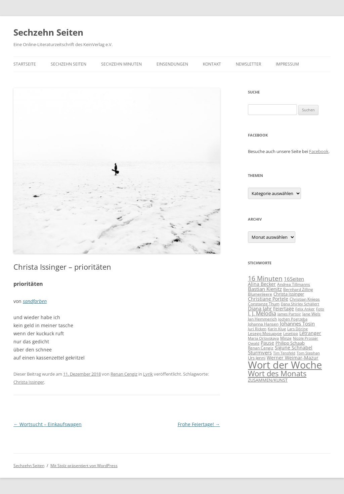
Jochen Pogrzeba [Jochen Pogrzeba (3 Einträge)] (292, 319)
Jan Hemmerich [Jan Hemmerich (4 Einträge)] (262, 318)
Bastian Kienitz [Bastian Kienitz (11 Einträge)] (265, 289)
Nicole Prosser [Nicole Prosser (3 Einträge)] (305, 338)
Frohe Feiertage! (199, 424)
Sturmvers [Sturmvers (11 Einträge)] (260, 352)
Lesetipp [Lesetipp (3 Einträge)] (290, 333)
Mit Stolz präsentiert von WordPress (84, 465)
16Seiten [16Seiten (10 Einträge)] (294, 278)
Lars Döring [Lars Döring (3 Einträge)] (297, 329)
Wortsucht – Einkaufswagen (47, 424)
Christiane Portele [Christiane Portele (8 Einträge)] (268, 299)
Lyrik (148, 374)
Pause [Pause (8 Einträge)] (267, 343)
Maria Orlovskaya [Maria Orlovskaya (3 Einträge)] (263, 338)
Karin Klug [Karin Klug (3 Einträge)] (277, 329)
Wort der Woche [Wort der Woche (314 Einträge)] (285, 365)
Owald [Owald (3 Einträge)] (253, 343)
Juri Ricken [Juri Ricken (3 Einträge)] (257, 329)
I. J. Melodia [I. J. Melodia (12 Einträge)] (262, 313)
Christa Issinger (28, 382)
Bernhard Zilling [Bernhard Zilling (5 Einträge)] (298, 289)
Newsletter (248, 64)
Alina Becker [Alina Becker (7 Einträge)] (262, 284)
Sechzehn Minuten (121, 64)
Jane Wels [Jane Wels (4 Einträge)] (311, 313)
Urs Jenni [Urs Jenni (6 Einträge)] (256, 358)
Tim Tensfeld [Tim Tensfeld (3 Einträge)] (284, 353)
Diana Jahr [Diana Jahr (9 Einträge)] (260, 308)
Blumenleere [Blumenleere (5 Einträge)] (260, 294)
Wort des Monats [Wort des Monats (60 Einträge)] (277, 373)
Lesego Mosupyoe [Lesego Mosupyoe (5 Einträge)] (265, 333)
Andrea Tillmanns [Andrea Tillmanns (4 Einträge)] (293, 284)
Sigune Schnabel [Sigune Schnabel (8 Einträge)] (293, 347)
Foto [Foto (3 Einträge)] (320, 309)
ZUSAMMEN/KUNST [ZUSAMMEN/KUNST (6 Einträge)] (268, 380)
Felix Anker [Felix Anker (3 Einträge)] (305, 309)
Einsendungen (172, 64)
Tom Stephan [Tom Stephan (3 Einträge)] (308, 353)
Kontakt (212, 64)
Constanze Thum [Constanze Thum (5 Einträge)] (264, 304)
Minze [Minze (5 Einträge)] (286, 338)
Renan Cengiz (124, 374)
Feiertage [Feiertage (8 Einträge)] (283, 308)
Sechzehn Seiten (48, 32)
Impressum (287, 64)
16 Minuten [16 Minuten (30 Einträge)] (265, 278)
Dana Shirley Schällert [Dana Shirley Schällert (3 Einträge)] (300, 304)
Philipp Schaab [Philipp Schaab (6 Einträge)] (290, 343)
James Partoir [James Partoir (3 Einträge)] (289, 314)
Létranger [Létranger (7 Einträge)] (310, 333)
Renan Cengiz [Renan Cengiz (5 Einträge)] (260, 348)
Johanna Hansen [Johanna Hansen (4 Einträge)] (263, 324)
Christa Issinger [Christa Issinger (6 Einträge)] (288, 294)
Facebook (319, 151)
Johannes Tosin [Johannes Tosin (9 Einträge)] (297, 323)
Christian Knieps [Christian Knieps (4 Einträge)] (305, 299)
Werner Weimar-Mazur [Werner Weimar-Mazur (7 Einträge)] (292, 357)
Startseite (24, 64)
